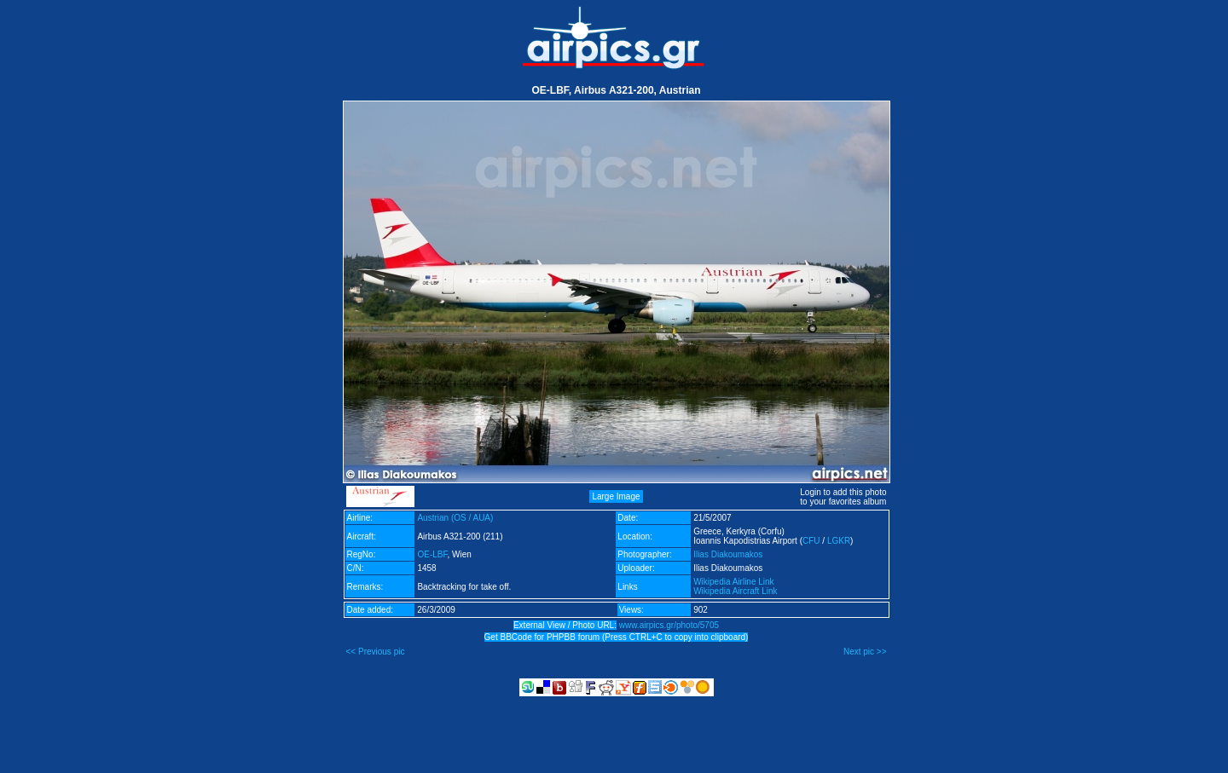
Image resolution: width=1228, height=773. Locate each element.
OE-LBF (432, 554)
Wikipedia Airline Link (733, 581)
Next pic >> (865, 651)
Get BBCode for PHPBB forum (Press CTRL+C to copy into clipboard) (616, 637)
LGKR (838, 540)
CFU (811, 540)
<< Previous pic (375, 651)
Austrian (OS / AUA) (455, 517)
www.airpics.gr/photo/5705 (669, 625)
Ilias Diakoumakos (727, 554)
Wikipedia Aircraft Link (735, 591)
